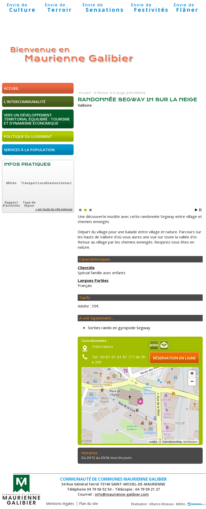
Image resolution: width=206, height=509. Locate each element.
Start (196, 209)
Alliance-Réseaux (161, 504)
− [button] (192, 382)
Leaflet (153, 441)
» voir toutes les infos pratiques (53, 209)
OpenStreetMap (172, 441)
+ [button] (192, 374)
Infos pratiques (27, 164)
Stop (200, 209)
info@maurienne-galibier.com (122, 494)
